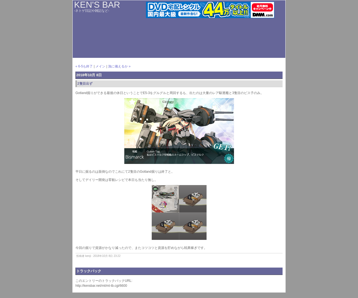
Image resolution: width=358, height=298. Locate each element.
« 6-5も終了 (84, 66)
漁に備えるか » (119, 66)
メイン (100, 66)
